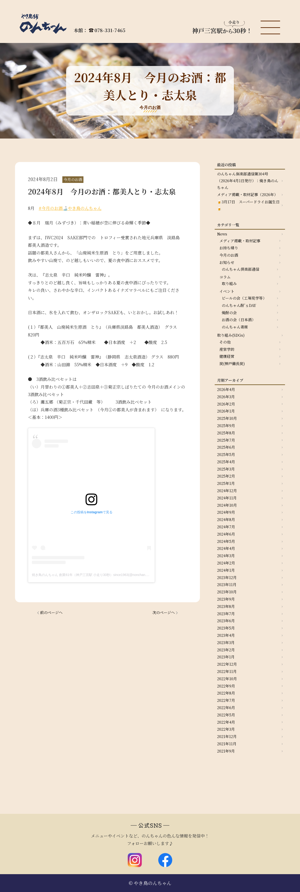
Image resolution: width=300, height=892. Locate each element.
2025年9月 (226, 425)
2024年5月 (226, 541)
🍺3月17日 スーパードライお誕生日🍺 (248, 205)
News (222, 234)
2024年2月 (226, 563)
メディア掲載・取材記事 (239, 240)
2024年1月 (226, 570)
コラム (225, 277)
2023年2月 (226, 650)
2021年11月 (226, 743)
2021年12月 (227, 736)
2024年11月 (227, 498)
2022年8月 (226, 693)
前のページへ (51, 612)
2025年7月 (226, 440)
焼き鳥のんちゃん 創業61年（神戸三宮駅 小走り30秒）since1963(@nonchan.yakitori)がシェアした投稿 (108, 575)
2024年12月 (227, 490)
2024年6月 (226, 534)
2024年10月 (227, 505)
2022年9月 (226, 686)
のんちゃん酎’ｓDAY (239, 305)
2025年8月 (226, 433)
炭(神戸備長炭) (232, 363)
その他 (225, 342)
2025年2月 (226, 476)
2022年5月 (226, 715)
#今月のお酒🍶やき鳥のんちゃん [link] (70, 208)
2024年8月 (226, 519)
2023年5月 (226, 628)
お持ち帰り (228, 248)
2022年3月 (226, 729)
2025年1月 (226, 483)
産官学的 (226, 349)
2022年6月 (226, 707)
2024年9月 (226, 512)
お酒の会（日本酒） (238, 319)
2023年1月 (226, 657)
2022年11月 (227, 671)
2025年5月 (226, 454)
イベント (226, 291)
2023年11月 (226, 584)
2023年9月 (226, 599)
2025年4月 (226, 461)
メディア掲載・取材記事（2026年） (247, 194)
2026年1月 (226, 411)
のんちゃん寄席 (235, 327)
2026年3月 (226, 396)
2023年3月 (226, 642)
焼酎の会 (229, 312)
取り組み (229, 283)
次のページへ (163, 612)
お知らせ (226, 262)
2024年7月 (226, 526)
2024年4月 (226, 548)
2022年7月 (226, 700)
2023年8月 (226, 606)
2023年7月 (226, 613)
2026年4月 (226, 389)
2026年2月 (226, 404)
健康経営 (226, 356)
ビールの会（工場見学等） (244, 298)
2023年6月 (226, 620)
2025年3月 (226, 469)
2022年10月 (227, 678)
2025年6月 (226, 447)
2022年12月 (227, 664)
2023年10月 (227, 592)
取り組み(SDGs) (231, 335)
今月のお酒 (228, 255)
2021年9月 (226, 751)
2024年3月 (226, 555)
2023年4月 (226, 635)
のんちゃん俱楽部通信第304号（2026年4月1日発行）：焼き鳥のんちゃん (247, 180)
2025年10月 (227, 418)
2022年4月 (226, 722)
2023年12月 (227, 577)
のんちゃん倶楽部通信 (240, 269)
